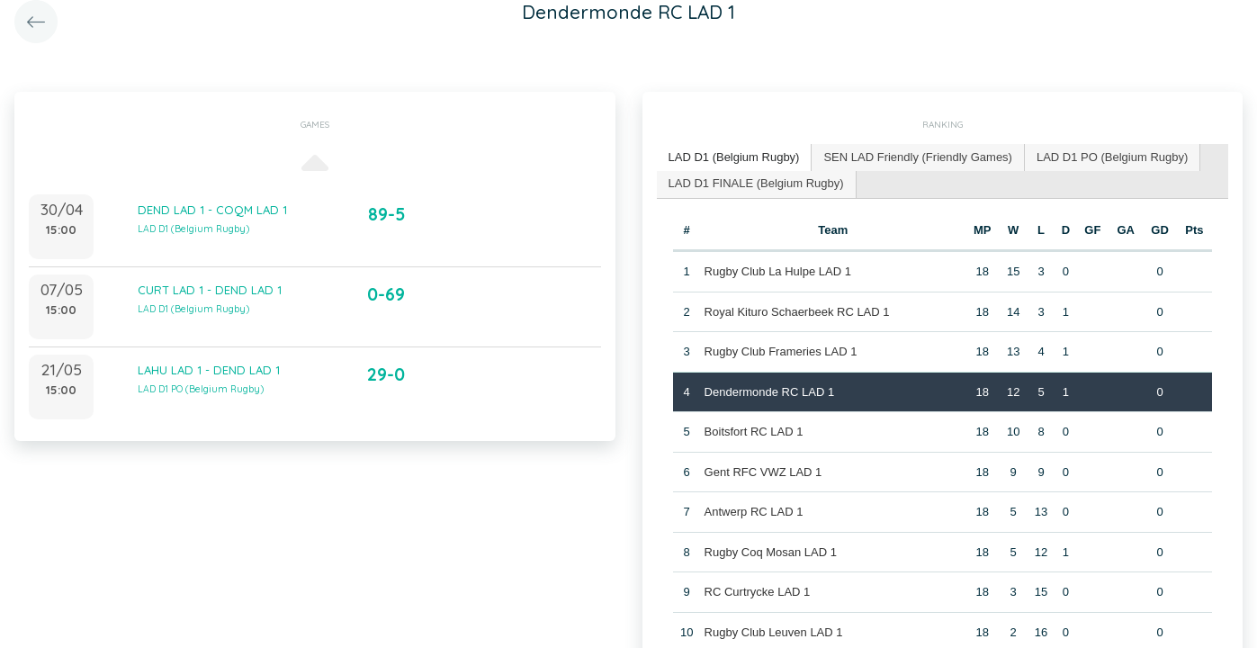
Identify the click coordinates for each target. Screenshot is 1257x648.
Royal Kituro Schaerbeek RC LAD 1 (797, 312)
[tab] (735, 158)
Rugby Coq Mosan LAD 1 (771, 552)
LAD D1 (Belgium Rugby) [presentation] (734, 157)
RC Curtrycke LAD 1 (758, 591)
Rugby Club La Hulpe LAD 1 (778, 271)
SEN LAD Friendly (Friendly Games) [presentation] (917, 157)
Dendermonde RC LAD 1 (770, 392)
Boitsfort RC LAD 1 (754, 431)
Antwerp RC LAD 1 (754, 511)
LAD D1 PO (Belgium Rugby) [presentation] (1112, 157)
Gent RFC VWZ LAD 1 (763, 472)
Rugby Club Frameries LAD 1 (781, 351)
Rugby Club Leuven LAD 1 (774, 632)
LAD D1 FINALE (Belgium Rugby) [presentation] (756, 183)
